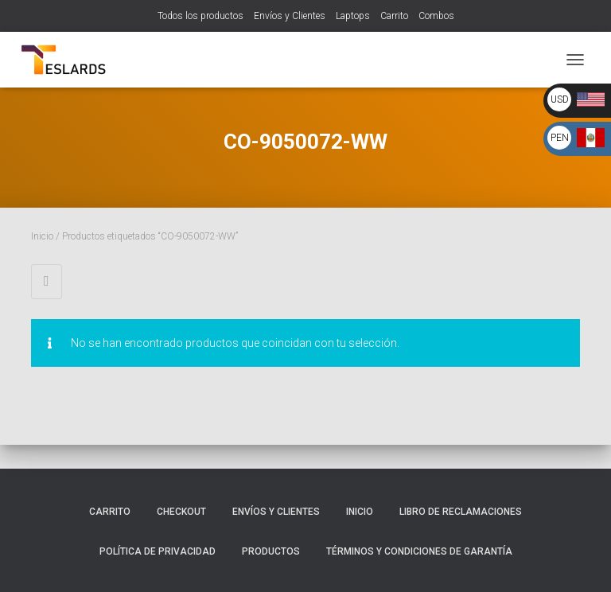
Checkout (181, 511)
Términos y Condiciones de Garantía (419, 551)
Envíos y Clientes (289, 15)
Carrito (394, 15)
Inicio (42, 236)
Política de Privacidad (157, 551)
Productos (271, 551)
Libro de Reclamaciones (460, 511)
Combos (436, 15)
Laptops (353, 15)
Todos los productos (200, 15)
